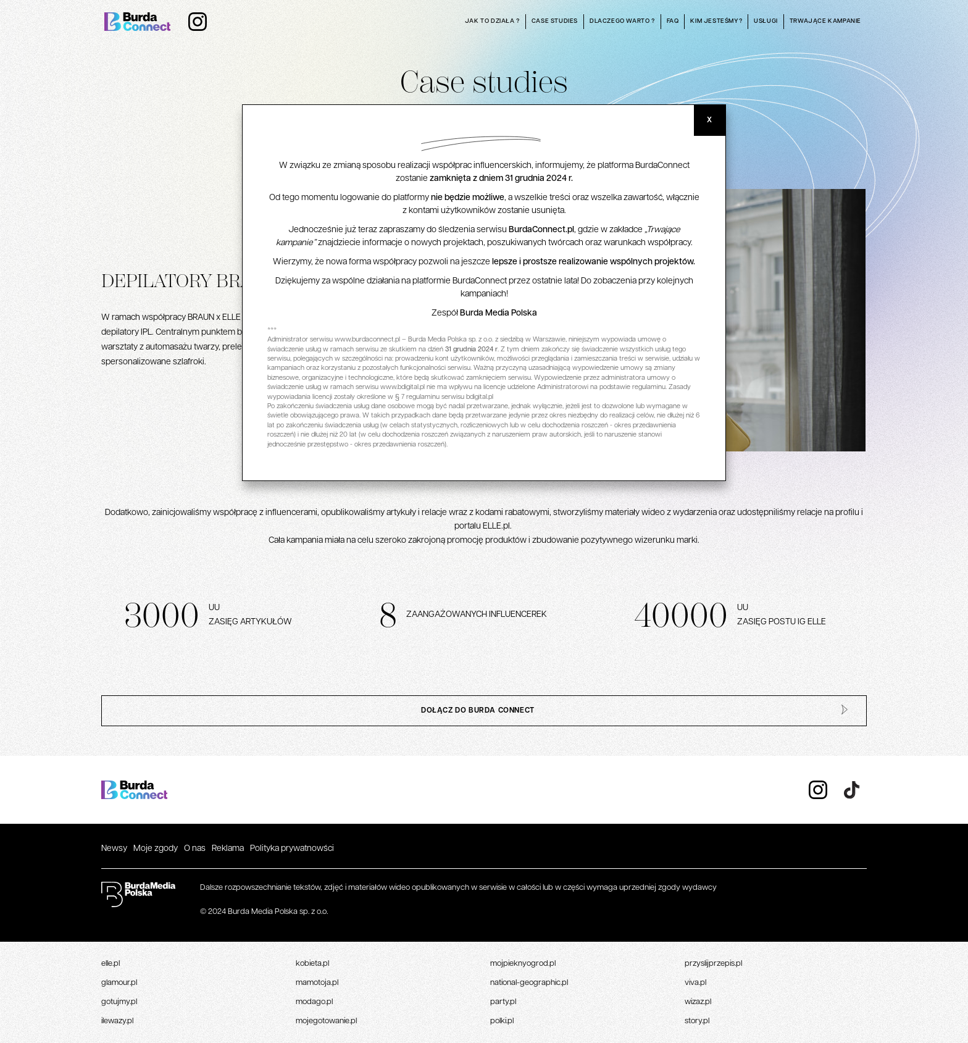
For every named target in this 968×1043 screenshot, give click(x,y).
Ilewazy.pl (117, 1021)
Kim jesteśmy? (716, 21)
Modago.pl (314, 1002)
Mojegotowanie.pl (326, 1021)
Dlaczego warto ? (622, 21)
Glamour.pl (119, 983)
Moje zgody (155, 848)
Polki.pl (502, 1021)
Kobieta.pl (312, 964)
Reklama (228, 848)
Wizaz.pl (698, 1002)
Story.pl (697, 1021)
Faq (673, 21)
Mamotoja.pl (317, 983)
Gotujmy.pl (119, 1002)
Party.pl (503, 1002)
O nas (195, 848)
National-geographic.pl (529, 983)
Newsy (114, 848)
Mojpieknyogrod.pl (523, 964)
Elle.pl (110, 964)
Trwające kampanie (825, 21)
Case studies (555, 21)
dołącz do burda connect (478, 710)
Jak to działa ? (492, 21)
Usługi (766, 21)
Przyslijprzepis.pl (713, 964)
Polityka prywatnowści (292, 848)
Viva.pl (695, 983)
